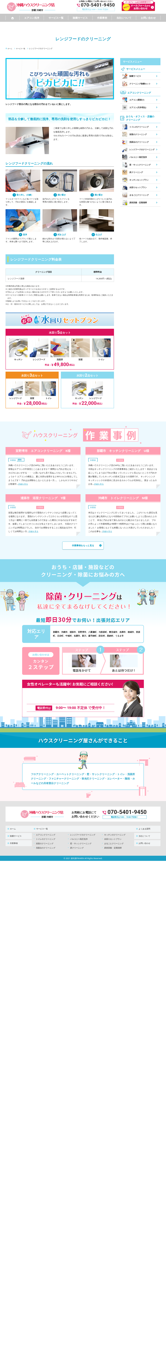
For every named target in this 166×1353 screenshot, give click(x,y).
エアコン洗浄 (31, 17)
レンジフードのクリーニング (82, 829)
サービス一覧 (56, 17)
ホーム (11, 825)
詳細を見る (23, 484)
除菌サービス (80, 17)
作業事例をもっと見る (83, 546)
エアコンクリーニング (45, 829)
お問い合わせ (148, 17)
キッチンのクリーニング (114, 829)
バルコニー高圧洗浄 (79, 833)
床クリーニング (77, 842)
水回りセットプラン (113, 833)
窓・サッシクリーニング (80, 838)
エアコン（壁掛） (18, 459)
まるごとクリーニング (114, 838)
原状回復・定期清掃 (113, 842)
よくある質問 (143, 825)
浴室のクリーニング (44, 838)
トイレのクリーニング (45, 833)
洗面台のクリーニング (45, 842)
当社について (123, 17)
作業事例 (102, 17)
